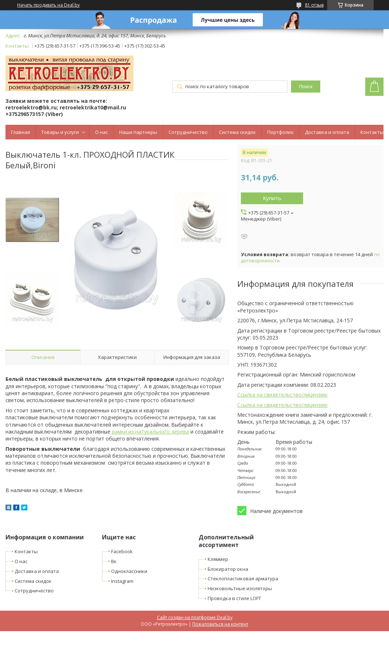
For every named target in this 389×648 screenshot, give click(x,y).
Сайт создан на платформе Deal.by (195, 617)
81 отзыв (314, 5)
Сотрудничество (188, 132)
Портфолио (280, 132)
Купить (272, 198)
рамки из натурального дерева (149, 431)
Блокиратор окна (228, 569)
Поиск (306, 86)
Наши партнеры (138, 132)
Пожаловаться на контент (220, 624)
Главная (20, 132)
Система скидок (237, 132)
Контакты (372, 132)
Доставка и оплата (327, 132)
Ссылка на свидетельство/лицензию (282, 394)
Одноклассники (129, 571)
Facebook (122, 551)
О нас (101, 132)
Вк (114, 561)
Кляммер (218, 559)
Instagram (122, 581)
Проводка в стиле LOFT (234, 598)
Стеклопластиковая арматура (243, 578)
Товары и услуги (60, 132)
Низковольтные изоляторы (240, 588)
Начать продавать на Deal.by (48, 5)
